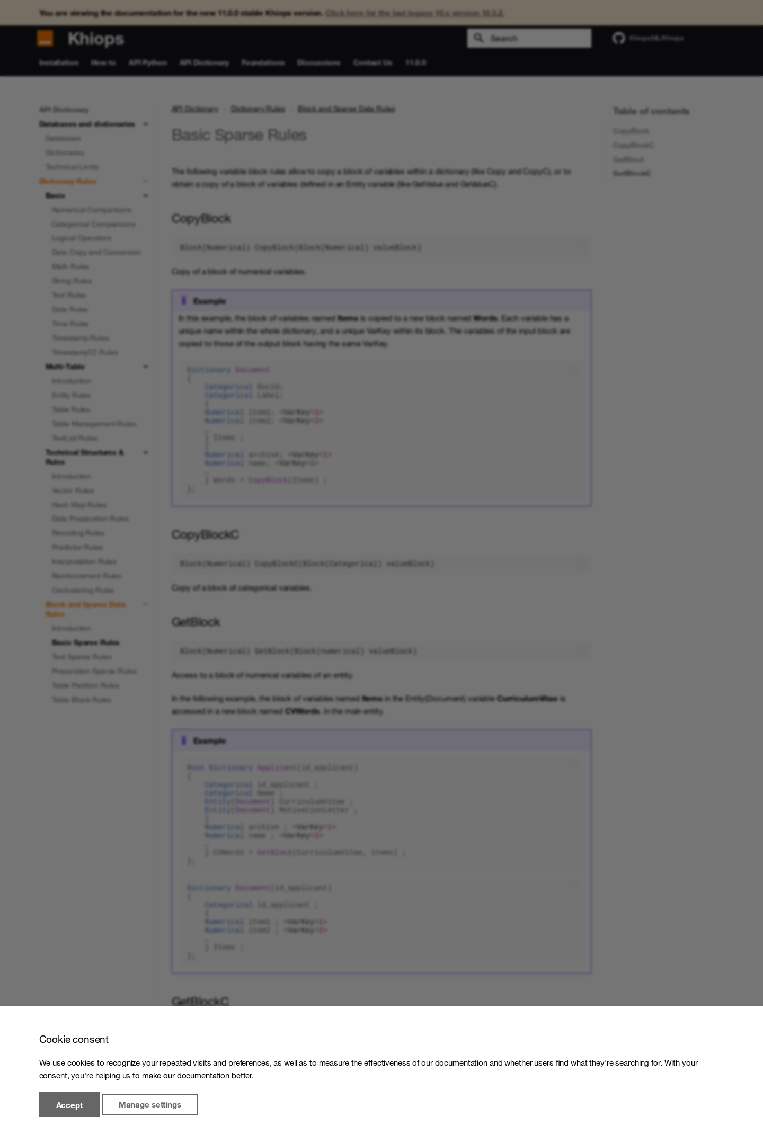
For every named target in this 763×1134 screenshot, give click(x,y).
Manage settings (150, 1105)
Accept (69, 1105)
